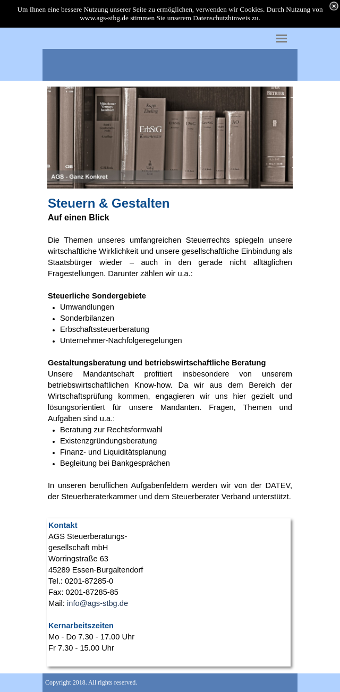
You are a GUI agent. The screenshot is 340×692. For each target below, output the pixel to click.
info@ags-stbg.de (97, 603)
